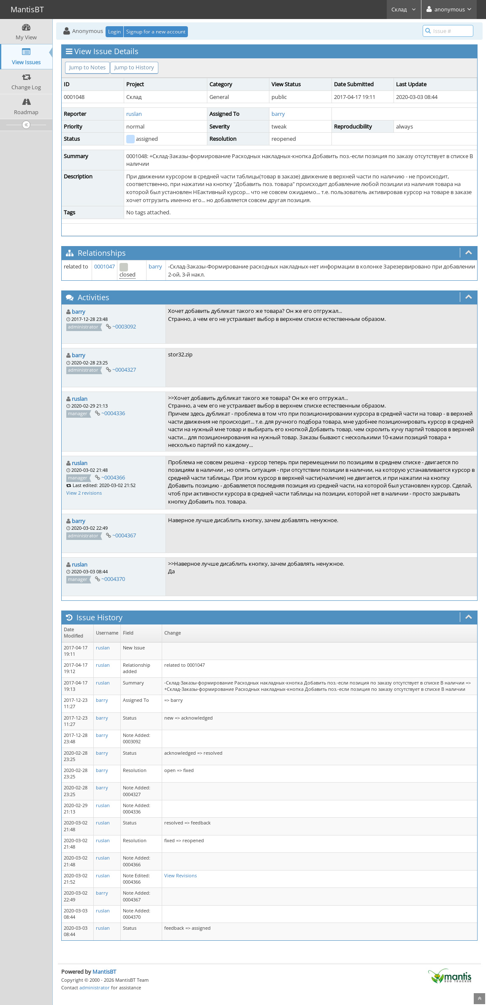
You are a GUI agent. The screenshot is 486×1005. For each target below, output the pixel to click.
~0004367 (124, 535)
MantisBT (104, 971)
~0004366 (113, 477)
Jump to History (134, 67)
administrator (94, 987)
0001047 (104, 266)
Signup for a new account (155, 31)
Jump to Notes (87, 67)
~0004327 (124, 369)
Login (114, 31)
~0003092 (124, 326)
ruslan (134, 114)
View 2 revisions (84, 493)
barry (278, 114)
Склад (404, 9)
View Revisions (180, 876)
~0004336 (113, 413)
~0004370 (113, 579)
